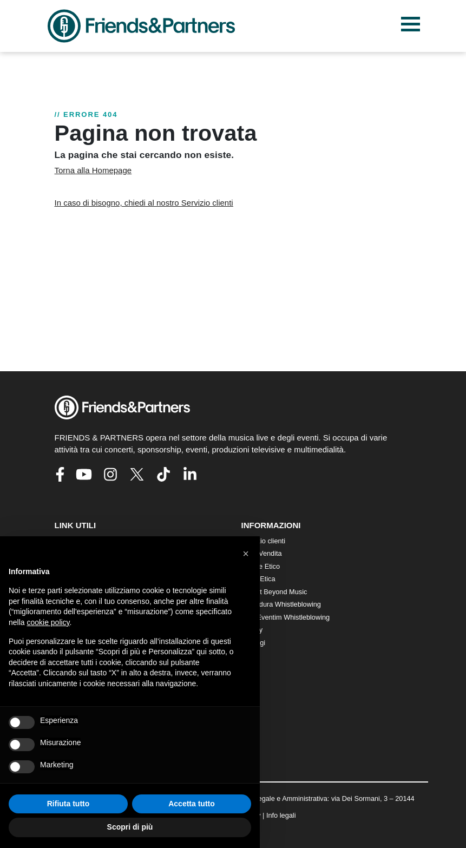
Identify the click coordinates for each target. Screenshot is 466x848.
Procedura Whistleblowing (281, 604)
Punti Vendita (261, 553)
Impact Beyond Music (274, 592)
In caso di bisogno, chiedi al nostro (144, 202)
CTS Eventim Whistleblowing (285, 617)
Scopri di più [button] (130, 827)
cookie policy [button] (48, 622)
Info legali (281, 815)
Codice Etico (260, 566)
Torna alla (93, 170)
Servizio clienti (263, 541)
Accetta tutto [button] (191, 803)
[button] (245, 553)
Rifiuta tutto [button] (68, 803)
